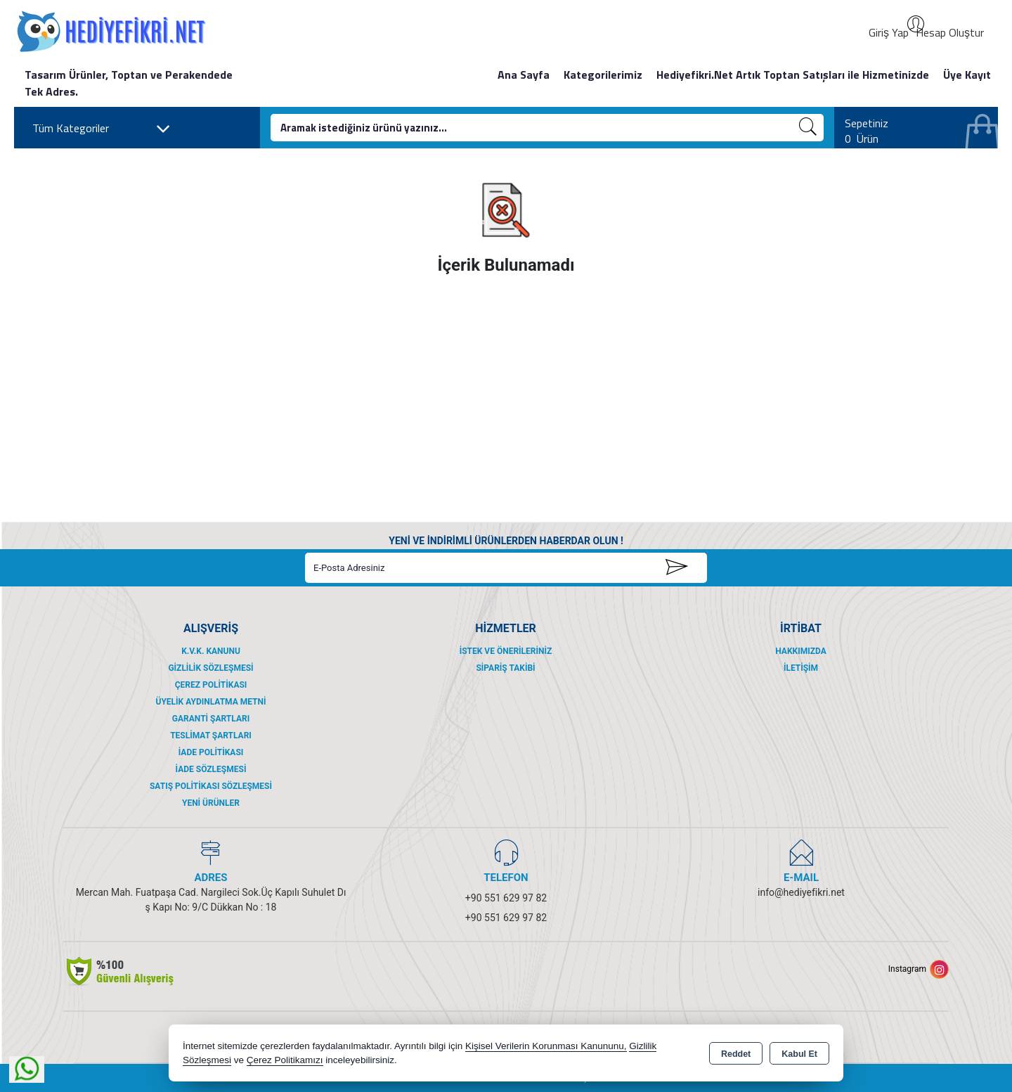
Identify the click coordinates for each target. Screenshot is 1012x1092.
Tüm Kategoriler (101, 128)
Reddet (736, 1054)
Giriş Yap (889, 32)
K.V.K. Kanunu (210, 651)
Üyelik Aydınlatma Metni (210, 702)
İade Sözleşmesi (211, 769)
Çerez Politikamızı (285, 1060)
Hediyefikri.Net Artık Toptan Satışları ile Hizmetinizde (792, 74)
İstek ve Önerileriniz (506, 651)
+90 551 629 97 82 (506, 898)
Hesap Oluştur (950, 32)
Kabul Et (799, 1054)
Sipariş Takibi (505, 668)
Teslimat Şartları (211, 735)
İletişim (801, 668)
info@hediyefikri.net (801, 892)
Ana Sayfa (524, 74)
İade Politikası (211, 752)
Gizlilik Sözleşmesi (210, 668)
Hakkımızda (800, 651)
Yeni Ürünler (211, 803)
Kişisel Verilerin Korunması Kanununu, (546, 1046)
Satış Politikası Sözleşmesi (211, 786)
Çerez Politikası (211, 685)
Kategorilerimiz (603, 74)
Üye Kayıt (967, 74)
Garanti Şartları (210, 719)
